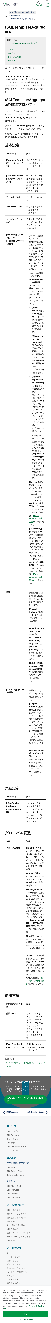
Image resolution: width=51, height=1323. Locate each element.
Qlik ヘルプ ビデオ (15, 1131)
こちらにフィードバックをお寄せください (25, 1099)
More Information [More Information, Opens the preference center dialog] (25, 1320)
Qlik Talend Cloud (15, 1171)
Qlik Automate (13, 1197)
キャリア (11, 1276)
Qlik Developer (14, 1135)
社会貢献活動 (12, 1260)
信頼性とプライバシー (16, 1217)
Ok (25, 1314)
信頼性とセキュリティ (16, 1214)
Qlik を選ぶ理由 (14, 1210)
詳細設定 (11, 53)
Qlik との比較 (12, 1229)
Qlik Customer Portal (16, 1146)
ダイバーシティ (13, 1264)
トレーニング (12, 1139)
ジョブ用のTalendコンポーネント (22, 12)
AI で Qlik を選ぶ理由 (16, 1225)
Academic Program (16, 1268)
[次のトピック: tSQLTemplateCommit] (37, 1112)
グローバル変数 (14, 57)
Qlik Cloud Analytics (16, 1186)
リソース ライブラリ (16, 1150)
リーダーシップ (13, 1257)
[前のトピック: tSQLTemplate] (13, 1112)
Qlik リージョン (14, 1240)
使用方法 (11, 60)
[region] (25, 1304)
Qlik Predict (12, 1193)
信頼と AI (11, 1221)
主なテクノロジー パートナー (19, 1233)
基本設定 (11, 49)
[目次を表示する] (5, 12)
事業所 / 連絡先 (13, 1283)
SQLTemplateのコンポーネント (21, 19)
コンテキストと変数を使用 (35, 981)
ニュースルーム (13, 1279)
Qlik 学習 (11, 1143)
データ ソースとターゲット (18, 1236)
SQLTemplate (14, 15)
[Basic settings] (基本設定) (36, 518)
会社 (9, 1253)
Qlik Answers (13, 1190)
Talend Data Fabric (15, 1175)
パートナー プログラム (17, 1272)
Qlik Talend (12, 1167)
